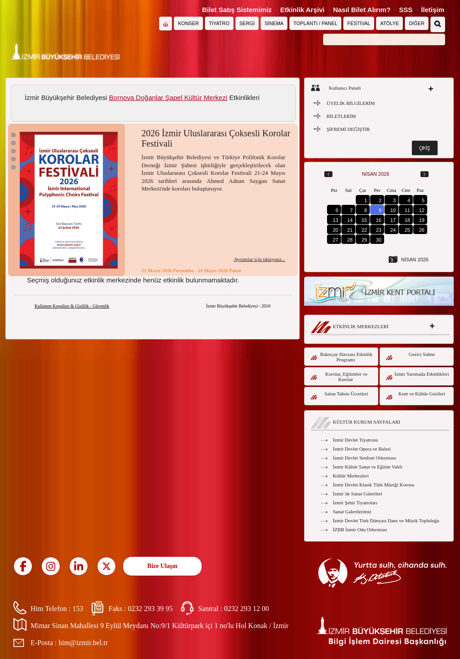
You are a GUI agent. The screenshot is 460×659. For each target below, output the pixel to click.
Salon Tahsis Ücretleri (339, 395)
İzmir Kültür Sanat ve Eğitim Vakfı (367, 466)
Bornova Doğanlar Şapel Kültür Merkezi (168, 97)
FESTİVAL (358, 23)
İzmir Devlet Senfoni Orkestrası (364, 457)
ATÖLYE (389, 23)
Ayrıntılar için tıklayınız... (259, 259)
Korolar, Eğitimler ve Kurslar (338, 376)
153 (77, 608)
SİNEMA (274, 23)
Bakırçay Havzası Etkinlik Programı (341, 356)
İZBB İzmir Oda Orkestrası (360, 529)
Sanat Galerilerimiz (352, 511)
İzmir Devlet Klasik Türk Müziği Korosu (373, 484)
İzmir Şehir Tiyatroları (355, 502)
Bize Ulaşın (162, 566)
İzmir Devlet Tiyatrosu (355, 439)
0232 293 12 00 (246, 608)
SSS (405, 9)
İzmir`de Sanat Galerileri (357, 493)
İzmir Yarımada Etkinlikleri (417, 375)
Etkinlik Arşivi (302, 9)
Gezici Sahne (410, 355)
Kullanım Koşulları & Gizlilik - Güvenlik (72, 305)
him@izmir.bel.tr (83, 642)
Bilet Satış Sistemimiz (237, 9)
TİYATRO (219, 23)
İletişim (432, 9)
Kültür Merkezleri (351, 475)
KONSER (188, 23)
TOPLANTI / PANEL (315, 23)
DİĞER (417, 23)
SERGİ (247, 23)
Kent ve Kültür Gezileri (415, 395)
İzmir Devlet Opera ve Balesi (362, 448)
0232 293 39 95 (150, 608)
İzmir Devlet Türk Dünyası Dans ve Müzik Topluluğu (386, 520)
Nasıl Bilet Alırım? (361, 9)
